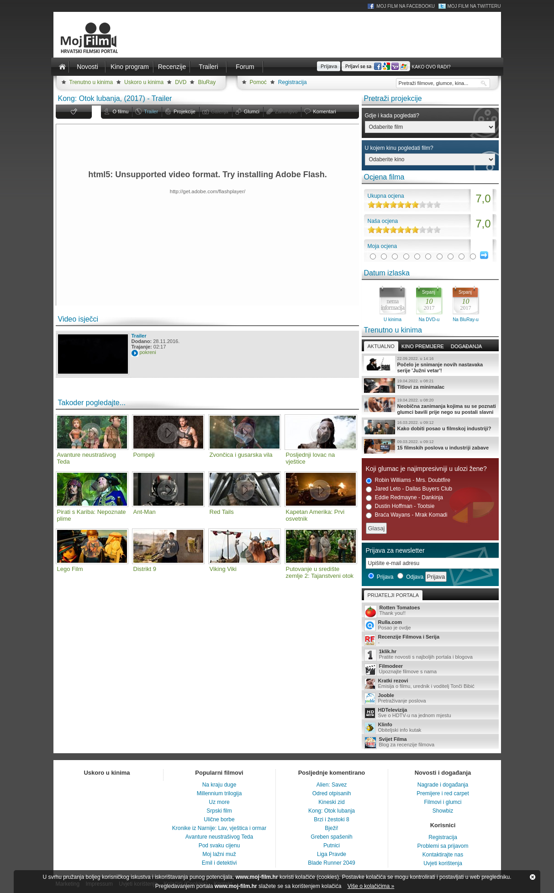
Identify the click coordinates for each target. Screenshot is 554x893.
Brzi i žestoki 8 (331, 819)
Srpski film (219, 811)
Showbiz (443, 811)
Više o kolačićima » (371, 886)
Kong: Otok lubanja (331, 811)
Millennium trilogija (219, 793)
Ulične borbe (219, 819)
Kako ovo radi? (431, 66)
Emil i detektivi (219, 863)
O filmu (121, 111)
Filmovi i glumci (442, 802)
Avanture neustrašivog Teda (219, 837)
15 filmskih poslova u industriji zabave (430, 446)
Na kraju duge (219, 785)
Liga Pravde (331, 854)
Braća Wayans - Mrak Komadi (407, 515)
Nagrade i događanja (442, 785)
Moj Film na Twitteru (474, 6)
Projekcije (184, 111)
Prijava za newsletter (395, 550)
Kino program (130, 66)
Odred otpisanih (331, 793)
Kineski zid (331, 802)
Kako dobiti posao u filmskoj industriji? (430, 427)
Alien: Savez (332, 785)
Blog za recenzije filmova (430, 742)
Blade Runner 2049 (331, 863)
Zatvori (532, 877)
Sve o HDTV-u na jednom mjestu (430, 713)
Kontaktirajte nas (442, 854)
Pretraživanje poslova (430, 698)
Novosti (87, 66)
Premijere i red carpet (443, 793)
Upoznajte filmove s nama (430, 669)
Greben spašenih (331, 837)
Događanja (466, 346)
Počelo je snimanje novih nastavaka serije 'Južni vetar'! (430, 364)
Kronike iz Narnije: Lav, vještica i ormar (219, 828)
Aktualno (381, 346)
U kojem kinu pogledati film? (399, 148)
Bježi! (331, 828)
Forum (245, 66)
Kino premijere (422, 346)
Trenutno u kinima (91, 82)
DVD (180, 82)
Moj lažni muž (219, 854)
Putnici (331, 845)
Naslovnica (62, 67)
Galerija (219, 111)
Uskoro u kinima (144, 82)
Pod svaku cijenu (219, 845)
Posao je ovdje (430, 625)
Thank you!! (430, 611)
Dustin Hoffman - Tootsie (400, 506)
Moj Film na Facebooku (405, 6)
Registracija (292, 82)
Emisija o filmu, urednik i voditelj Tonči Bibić (430, 684)
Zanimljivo (286, 111)
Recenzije (172, 66)
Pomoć (258, 82)
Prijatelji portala (393, 595)
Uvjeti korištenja (442, 863)
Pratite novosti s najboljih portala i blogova (430, 655)
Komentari (324, 111)
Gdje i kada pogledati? (392, 115)
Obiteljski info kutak (430, 728)
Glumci (251, 111)
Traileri (208, 66)
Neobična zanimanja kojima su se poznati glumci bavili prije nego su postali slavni (430, 406)
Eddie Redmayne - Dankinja (404, 497)
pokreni (148, 352)
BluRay (207, 82)
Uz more (219, 802)
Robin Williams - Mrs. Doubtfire (408, 480)
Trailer (151, 111)
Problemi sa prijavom (442, 846)
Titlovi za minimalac (430, 385)
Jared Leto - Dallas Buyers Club (409, 489)
